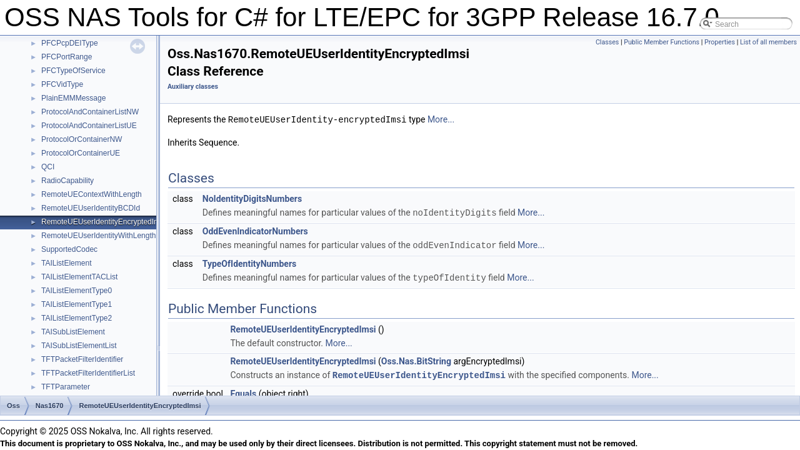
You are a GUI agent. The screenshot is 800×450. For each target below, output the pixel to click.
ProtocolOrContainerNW (81, 139)
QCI (47, 166)
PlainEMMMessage (73, 98)
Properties (719, 42)
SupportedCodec (69, 249)
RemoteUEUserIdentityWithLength (98, 235)
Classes (607, 42)
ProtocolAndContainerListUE (89, 125)
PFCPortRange (66, 56)
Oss (13, 405)
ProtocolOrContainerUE (80, 153)
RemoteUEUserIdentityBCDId (90, 208)
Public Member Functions (661, 42)
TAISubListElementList (79, 345)
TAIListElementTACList (79, 276)
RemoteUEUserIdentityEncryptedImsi (103, 222)
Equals (243, 391)
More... (441, 119)
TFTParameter (65, 386)
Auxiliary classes (193, 86)
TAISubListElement (73, 332)
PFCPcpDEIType (69, 43)
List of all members (768, 42)
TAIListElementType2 (76, 318)
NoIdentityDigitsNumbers (252, 198)
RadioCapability (67, 180)
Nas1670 (50, 405)
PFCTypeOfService (73, 70)
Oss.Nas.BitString (416, 359)
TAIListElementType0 (76, 290)
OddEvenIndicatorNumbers (255, 230)
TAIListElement (66, 263)
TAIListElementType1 (76, 304)
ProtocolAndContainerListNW (90, 112)
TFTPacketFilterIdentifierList (88, 373)
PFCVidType (62, 84)
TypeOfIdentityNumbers (249, 262)
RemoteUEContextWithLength (91, 194)
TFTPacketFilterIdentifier (82, 359)
